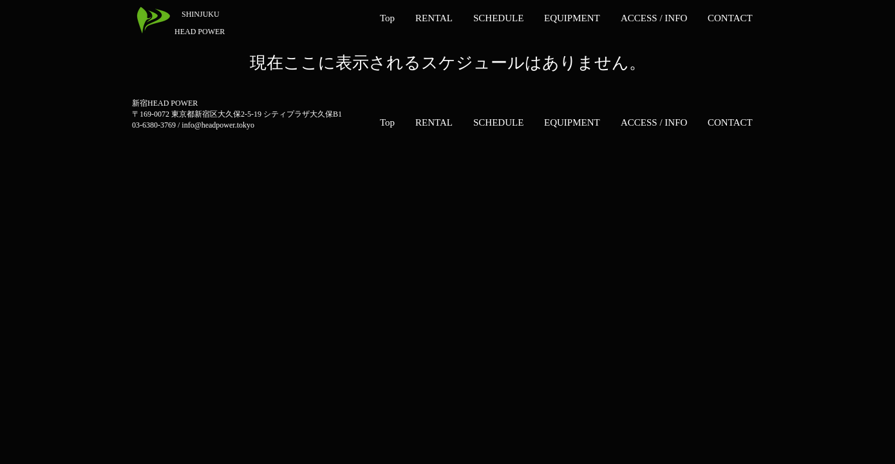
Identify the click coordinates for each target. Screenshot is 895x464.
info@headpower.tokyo (218, 125)
